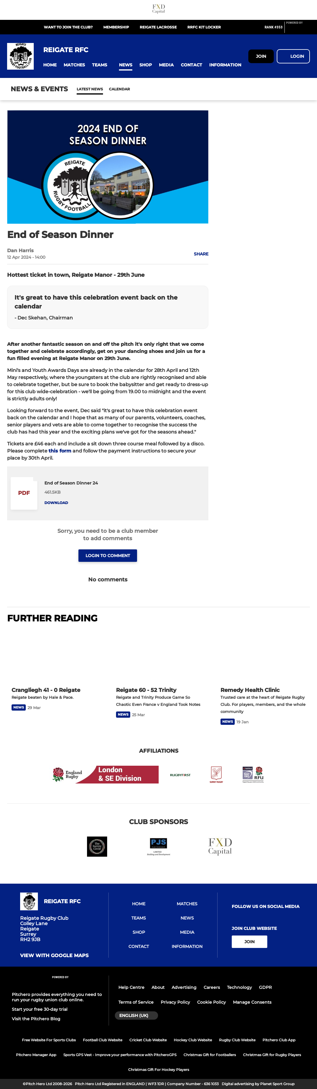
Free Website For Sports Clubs (49, 1040)
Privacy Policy (175, 1002)
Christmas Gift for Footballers (210, 1055)
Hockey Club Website (193, 1040)
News (82, 89)
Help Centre (131, 987)
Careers (212, 987)
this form (60, 451)
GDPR (265, 987)
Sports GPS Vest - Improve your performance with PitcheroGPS (119, 1055)
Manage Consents (252, 1002)
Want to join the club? (68, 27)
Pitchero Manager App (36, 1055)
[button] (50, 65)
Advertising (184, 987)
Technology (239, 987)
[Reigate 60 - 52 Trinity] (158, 655)
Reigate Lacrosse (158, 27)
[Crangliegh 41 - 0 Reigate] (54, 655)
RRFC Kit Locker (204, 27)
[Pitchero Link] (298, 29)
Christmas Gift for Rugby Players (272, 1055)
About (158, 987)
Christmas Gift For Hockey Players (158, 1069)
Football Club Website (102, 1040)
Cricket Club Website (148, 1040)
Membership (116, 27)
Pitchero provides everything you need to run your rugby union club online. (57, 997)
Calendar (104, 89)
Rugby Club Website (237, 1040)
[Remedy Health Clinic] (263, 655)
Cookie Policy (211, 1002)
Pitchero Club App (279, 1040)
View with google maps (54, 956)
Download (56, 502)
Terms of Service (136, 1002)
